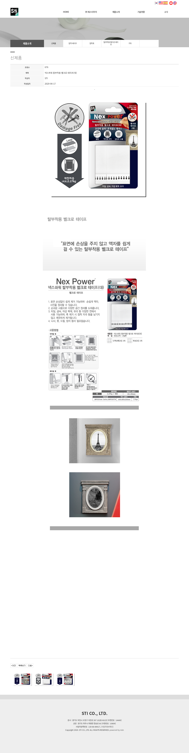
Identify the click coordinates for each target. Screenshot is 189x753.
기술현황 (141, 11)
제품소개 (116, 11)
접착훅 (91, 43)
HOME (66, 11)
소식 (166, 11)
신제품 (53, 43)
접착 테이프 (73, 43)
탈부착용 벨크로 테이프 (111, 43)
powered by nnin (117, 730)
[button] (14, 376)
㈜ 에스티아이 (91, 11)
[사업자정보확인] (107, 726)
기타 (130, 43)
